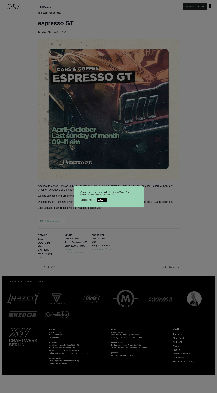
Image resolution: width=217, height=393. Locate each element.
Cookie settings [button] (88, 200)
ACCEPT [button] (101, 200)
